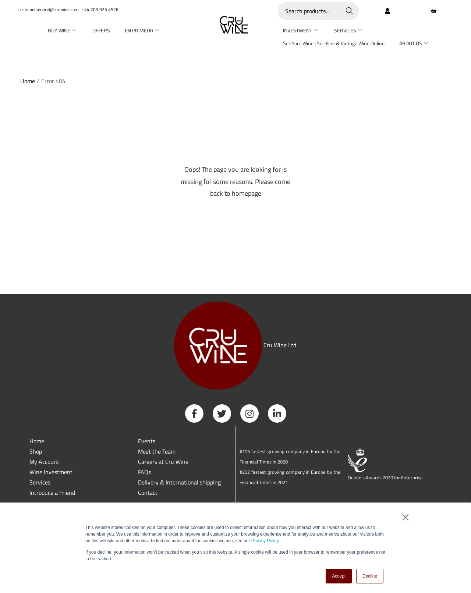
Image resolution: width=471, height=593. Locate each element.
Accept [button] (339, 576)
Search (349, 11)
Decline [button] (369, 576)
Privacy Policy (265, 541)
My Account (44, 461)
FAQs (144, 472)
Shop (35, 451)
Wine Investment (50, 472)
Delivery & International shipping (180, 482)
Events (146, 441)
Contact (147, 492)
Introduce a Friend (52, 492)
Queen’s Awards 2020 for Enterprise (385, 477)
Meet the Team (157, 451)
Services (39, 482)
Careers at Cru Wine (163, 461)
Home (27, 81)
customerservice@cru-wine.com (48, 9)
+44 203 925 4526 (100, 9)
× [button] (405, 517)
